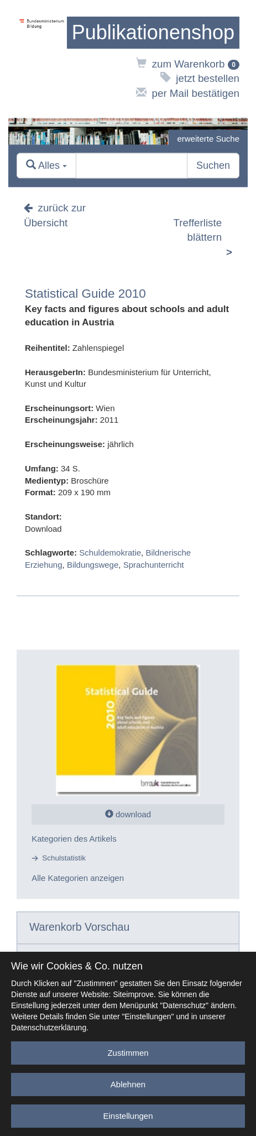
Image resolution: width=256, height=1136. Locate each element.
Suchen (213, 165)
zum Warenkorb (187, 64)
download (128, 814)
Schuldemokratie (110, 553)
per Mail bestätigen (187, 93)
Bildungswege (92, 564)
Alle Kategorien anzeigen (78, 878)
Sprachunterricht (153, 564)
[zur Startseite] (153, 33)
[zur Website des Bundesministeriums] (42, 59)
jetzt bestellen (199, 78)
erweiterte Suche (208, 138)
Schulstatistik (64, 858)
